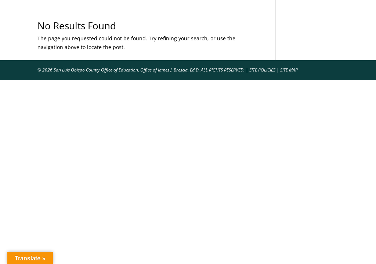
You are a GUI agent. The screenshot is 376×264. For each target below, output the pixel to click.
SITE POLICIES (262, 70)
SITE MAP (289, 70)
